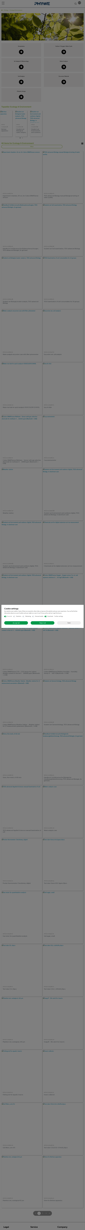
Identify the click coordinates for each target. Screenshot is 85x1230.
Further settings (58, 616)
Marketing (28, 616)
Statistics (18, 616)
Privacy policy (44, 613)
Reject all (43, 623)
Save (69, 623)
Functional (50, 616)
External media (39, 616)
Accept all (16, 623)
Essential (9, 616)
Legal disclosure (57, 613)
